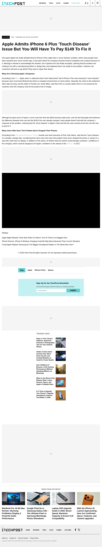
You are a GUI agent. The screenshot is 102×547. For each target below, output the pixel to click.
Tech (51, 3)
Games (66, 3)
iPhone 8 (70, 144)
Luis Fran (6, 37)
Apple (30, 270)
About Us (5, 538)
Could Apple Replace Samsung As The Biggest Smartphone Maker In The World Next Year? (38, 245)
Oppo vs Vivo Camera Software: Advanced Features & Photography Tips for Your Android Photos (45, 343)
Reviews (42, 3)
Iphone (50, 270)
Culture (68, 530)
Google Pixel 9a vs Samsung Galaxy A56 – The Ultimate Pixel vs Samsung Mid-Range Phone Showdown (37, 513)
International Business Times (26, 135)
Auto (58, 3)
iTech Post (28, 253)
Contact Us (12, 538)
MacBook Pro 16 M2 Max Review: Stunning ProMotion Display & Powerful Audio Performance (13, 513)
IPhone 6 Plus (40, 270)
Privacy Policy (34, 538)
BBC (17, 78)
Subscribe (75, 3)
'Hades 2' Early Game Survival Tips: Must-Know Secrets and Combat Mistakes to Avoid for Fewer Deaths (45, 356)
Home (28, 530)
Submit (73, 290)
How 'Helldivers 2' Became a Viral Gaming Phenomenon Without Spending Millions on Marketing (45, 369)
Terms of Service (23, 538)
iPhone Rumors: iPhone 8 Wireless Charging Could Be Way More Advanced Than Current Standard (41, 241)
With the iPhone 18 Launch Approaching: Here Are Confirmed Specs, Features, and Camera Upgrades (87, 513)
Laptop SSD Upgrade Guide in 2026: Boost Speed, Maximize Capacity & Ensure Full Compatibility (62, 513)
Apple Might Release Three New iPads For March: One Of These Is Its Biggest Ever (34, 238)
